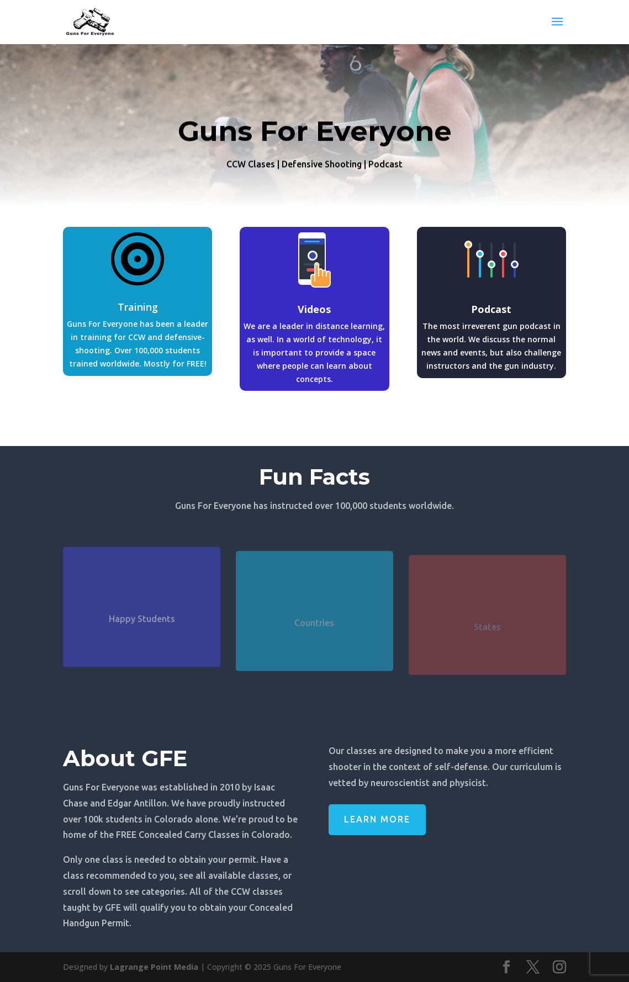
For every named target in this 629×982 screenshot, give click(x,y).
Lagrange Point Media (154, 967)
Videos (314, 309)
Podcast (491, 309)
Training (138, 307)
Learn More (377, 819)
